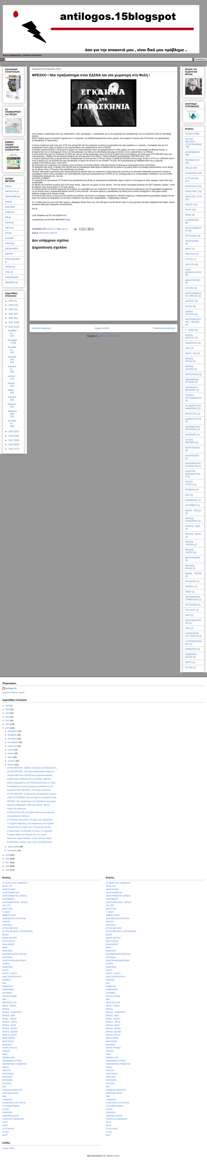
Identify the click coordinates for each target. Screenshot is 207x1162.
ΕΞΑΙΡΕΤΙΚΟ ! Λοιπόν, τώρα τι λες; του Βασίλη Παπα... (30, 842)
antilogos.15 (11, 688)
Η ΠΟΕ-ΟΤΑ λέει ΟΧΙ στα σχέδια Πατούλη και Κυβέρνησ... (31, 812)
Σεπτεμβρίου (12, 358)
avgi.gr (8, 186)
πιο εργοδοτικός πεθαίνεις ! (18, 816)
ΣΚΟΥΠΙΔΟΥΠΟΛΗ (10, 1093)
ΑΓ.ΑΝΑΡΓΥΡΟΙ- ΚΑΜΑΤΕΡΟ (193, 407)
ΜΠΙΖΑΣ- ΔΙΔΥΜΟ (189, 367)
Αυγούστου (12, 367)
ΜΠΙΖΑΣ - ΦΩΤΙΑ (190, 360)
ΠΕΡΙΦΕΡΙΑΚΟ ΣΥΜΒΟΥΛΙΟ (192, 598)
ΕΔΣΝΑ (189, 204)
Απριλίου (12, 397)
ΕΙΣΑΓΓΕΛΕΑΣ (192, 447)
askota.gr (9, 243)
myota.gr (9, 222)
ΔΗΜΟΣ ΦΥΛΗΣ (193, 419)
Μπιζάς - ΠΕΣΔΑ (193, 573)
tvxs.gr (8, 233)
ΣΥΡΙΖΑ (189, 259)
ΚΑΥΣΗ (188, 306)
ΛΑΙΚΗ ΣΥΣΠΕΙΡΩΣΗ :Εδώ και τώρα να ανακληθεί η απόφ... (32, 797)
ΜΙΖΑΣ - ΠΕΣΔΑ (193, 510)
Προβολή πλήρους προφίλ (13, 692)
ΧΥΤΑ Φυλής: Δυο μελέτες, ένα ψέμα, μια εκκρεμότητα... (30, 820)
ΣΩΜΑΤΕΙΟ (191, 649)
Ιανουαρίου (12, 422)
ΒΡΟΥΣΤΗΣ (191, 413)
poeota (8, 201)
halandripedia (11, 277)
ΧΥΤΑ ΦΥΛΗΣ (192, 178)
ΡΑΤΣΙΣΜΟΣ (191, 604)
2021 (11, 322)
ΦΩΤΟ (188, 662)
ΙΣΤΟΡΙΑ (189, 288)
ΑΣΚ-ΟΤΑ (190, 264)
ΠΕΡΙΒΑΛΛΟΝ (192, 160)
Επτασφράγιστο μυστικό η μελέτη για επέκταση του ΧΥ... (30, 786)
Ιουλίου (11, 376)
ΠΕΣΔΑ (189, 168)
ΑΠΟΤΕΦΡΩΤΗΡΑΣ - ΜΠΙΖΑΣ (193, 320)
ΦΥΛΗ (188, 209)
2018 (11, 436)
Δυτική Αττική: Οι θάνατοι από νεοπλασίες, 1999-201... (30, 779)
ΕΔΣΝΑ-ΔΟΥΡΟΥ (189, 336)
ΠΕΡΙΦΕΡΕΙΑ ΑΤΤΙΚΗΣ (191, 381)
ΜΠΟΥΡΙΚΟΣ (191, 374)
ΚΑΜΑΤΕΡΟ (191, 343)
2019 (11, 431)
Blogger (116, 1156)
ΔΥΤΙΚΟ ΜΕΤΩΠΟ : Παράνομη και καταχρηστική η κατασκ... (32, 794)
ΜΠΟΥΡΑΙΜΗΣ (192, 557)
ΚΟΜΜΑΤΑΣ (191, 500)
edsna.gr (9, 227)
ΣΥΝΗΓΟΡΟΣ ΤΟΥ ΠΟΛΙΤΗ (192, 634)
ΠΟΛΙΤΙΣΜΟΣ (192, 241)
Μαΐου (11, 390)
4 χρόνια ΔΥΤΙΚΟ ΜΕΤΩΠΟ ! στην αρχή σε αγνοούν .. (29, 790)
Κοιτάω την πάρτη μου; (16, 808)
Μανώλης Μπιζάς (190, 566)
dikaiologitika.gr (12, 196)
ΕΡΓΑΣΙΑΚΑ (191, 235)
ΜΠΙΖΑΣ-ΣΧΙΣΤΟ (189, 551)
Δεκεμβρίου (12, 331)
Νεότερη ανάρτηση (41, 328)
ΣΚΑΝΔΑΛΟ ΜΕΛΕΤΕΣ (191, 388)
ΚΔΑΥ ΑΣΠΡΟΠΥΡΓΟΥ (193, 271)
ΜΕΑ (187, 348)
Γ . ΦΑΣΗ (189, 330)
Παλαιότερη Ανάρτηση (164, 328)
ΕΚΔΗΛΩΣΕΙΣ (192, 455)
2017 (11, 440)
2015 (11, 449)
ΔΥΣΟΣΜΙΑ (190, 434)
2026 (11, 300)
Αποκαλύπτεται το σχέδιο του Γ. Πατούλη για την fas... (29, 827)
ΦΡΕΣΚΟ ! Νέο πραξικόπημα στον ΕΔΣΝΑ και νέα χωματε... (32, 801)
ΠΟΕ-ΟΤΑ (190, 254)
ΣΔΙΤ (187, 615)
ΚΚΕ (187, 495)
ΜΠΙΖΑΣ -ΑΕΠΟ (193, 534)
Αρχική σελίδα (102, 328)
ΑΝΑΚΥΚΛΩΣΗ (192, 280)
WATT (188, 249)
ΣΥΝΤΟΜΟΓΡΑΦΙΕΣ (11, 1106)
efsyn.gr (9, 272)
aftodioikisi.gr (11, 282)
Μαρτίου (12, 404)
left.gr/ (8, 217)
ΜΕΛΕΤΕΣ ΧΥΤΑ (193, 196)
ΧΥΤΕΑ (188, 667)
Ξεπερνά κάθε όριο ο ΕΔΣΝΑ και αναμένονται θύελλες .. (30, 775)
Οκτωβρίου (12, 348)
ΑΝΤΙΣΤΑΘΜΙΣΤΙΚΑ (10, 893)
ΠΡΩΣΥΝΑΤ (191, 191)
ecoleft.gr (9, 212)
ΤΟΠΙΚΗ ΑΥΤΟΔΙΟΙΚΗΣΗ (193, 396)
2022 (11, 318)
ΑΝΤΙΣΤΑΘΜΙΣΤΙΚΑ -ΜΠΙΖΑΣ (193, 294)
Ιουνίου (11, 383)
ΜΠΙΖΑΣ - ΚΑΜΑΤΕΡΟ (191, 519)
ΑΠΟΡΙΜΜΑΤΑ (192, 152)
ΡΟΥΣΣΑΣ (190, 610)
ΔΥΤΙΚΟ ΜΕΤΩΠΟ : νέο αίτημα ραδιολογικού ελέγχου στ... (31, 771)
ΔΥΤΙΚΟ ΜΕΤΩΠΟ (190, 441)
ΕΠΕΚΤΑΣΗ (44, 233)
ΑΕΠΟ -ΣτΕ (190, 353)
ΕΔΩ (148, 156)
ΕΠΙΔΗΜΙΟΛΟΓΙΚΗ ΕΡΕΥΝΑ (193, 464)
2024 (11, 309)
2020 (11, 326)
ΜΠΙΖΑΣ (53, 233)
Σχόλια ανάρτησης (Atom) (109, 336)
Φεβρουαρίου (12, 412)
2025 (11, 305)
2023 (11, 313)
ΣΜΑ (187, 628)
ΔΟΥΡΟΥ (189, 301)
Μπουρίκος (190, 581)
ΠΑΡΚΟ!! (189, 586)
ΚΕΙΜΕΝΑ (190, 489)
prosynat (9, 238)
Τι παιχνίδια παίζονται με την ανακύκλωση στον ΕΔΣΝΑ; (30, 823)
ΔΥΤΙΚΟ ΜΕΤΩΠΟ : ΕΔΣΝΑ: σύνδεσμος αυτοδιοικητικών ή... (32, 768)
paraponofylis (11, 248)
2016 (11, 444)
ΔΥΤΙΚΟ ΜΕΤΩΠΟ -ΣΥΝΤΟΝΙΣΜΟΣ (193, 142)
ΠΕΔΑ (188, 591)
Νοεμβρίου (12, 735)
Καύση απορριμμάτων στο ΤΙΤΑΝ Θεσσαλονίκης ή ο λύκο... (32, 783)
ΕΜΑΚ (188, 214)
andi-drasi (10, 207)
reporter (9, 253)
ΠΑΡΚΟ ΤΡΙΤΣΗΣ (189, 312)
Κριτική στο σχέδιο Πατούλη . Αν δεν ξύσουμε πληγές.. (30, 838)
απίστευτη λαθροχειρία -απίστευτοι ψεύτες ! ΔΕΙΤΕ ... (29, 805)
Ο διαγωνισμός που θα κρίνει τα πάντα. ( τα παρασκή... (30, 831)
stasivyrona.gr (12, 191)
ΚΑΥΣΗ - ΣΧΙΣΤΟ (189, 483)
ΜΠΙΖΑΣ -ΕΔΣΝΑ (189, 543)
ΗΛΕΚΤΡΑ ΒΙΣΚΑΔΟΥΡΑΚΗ (192, 474)
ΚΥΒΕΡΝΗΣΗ (192, 220)
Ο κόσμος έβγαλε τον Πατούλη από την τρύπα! (26, 835)
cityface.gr (10, 266)
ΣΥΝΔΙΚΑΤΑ (191, 173)
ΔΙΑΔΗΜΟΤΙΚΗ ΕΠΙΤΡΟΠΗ (192, 428)
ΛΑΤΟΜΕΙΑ (190, 505)
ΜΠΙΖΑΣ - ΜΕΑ (192, 526)
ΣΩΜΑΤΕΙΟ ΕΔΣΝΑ (191, 655)
